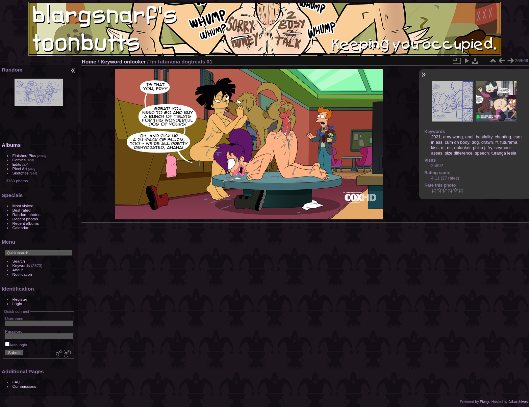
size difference (459, 153)
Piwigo (485, 402)
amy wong (453, 136)
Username (14, 318)
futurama (509, 142)
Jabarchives (518, 402)
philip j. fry (482, 147)
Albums (11, 145)
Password (14, 331)
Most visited (22, 206)
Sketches (20, 173)
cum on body (457, 142)
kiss (434, 147)
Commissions (24, 386)
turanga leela (503, 153)
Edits (16, 164)
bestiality (484, 136)
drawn (487, 142)
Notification (22, 274)
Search (18, 261)
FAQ (16, 382)
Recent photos (25, 219)
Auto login (16, 345)
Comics (19, 160)
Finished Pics (24, 155)
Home (89, 61)
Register (19, 299)
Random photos (26, 214)
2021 (435, 136)
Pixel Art (19, 168)
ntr (449, 147)
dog (475, 142)
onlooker (135, 61)
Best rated (21, 210)
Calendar (20, 227)
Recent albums (25, 223)
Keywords (21, 265)
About (17, 270)
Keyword (112, 61)
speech (482, 153)
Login (17, 303)
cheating (503, 136)
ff (497, 142)
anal (469, 136)
